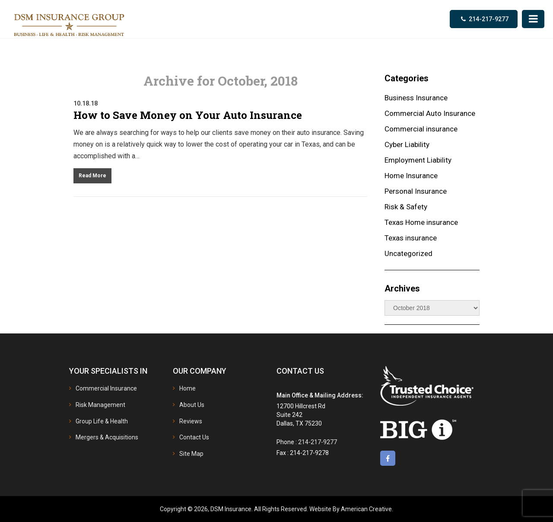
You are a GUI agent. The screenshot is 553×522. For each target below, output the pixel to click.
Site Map (191, 453)
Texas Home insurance (421, 222)
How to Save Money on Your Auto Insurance (187, 115)
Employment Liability (418, 160)
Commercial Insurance (106, 388)
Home (187, 388)
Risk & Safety (406, 206)
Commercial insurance (421, 129)
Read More (92, 176)
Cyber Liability (407, 144)
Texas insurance (411, 238)
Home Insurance (411, 175)
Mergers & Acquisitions (107, 437)
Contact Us (194, 437)
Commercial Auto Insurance (430, 113)
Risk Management (100, 404)
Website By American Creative (350, 509)
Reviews (190, 421)
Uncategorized (408, 253)
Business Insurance (416, 97)
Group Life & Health (102, 421)
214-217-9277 (489, 19)
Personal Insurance (416, 191)
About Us (191, 404)
